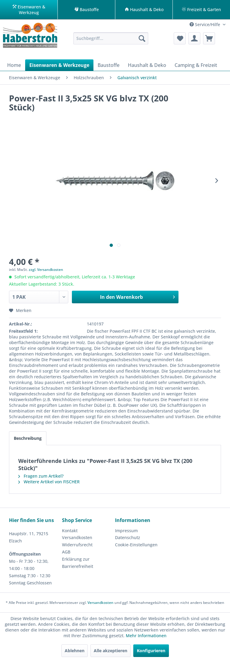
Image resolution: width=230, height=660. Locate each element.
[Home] (14, 65)
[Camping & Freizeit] (195, 65)
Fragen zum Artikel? (40, 476)
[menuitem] (110, 38)
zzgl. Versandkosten (46, 269)
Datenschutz (127, 537)
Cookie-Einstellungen (136, 545)
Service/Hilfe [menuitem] (205, 24)
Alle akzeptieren (110, 650)
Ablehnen (74, 650)
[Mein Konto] (194, 38)
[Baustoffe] (108, 65)
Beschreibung (28, 438)
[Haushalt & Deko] (147, 65)
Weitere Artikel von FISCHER (49, 481)
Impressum (126, 530)
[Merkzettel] (180, 38)
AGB (66, 552)
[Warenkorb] (209, 38)
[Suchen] (142, 38)
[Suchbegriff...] (110, 38)
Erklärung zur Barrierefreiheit (77, 562)
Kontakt (70, 530)
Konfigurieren (151, 650)
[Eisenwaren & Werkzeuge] (59, 65)
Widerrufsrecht (77, 545)
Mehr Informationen (146, 635)
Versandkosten (77, 537)
